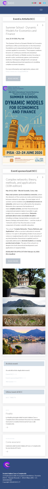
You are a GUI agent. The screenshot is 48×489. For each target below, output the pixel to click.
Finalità (9, 413)
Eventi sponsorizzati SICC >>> (16, 378)
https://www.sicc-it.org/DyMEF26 (17, 71)
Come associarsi (13, 442)
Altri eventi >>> (11, 382)
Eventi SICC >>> (11, 374)
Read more (13, 78)
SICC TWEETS (11, 397)
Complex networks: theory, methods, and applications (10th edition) (21, 182)
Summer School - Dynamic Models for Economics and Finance (21, 30)
